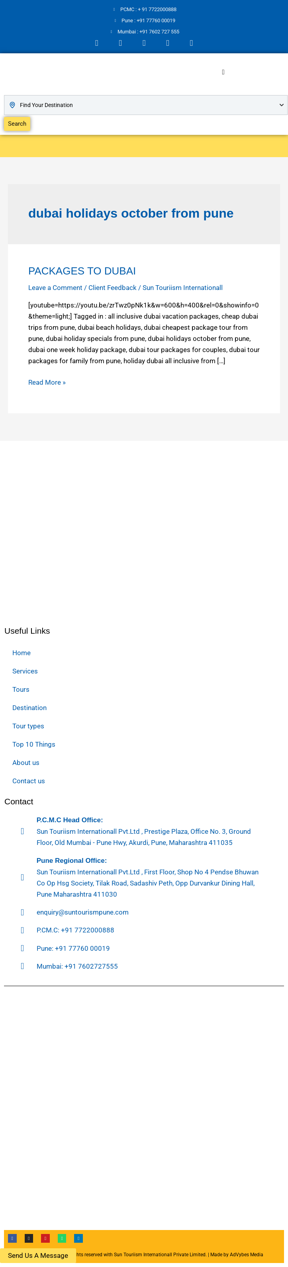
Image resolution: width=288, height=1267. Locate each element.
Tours (20, 689)
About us (25, 763)
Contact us (28, 781)
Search (17, 123)
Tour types (28, 726)
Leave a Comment (55, 288)
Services (25, 671)
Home (21, 653)
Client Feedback (112, 288)
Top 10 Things (33, 744)
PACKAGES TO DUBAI (82, 271)
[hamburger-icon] (223, 72)
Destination (29, 708)
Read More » (47, 381)
